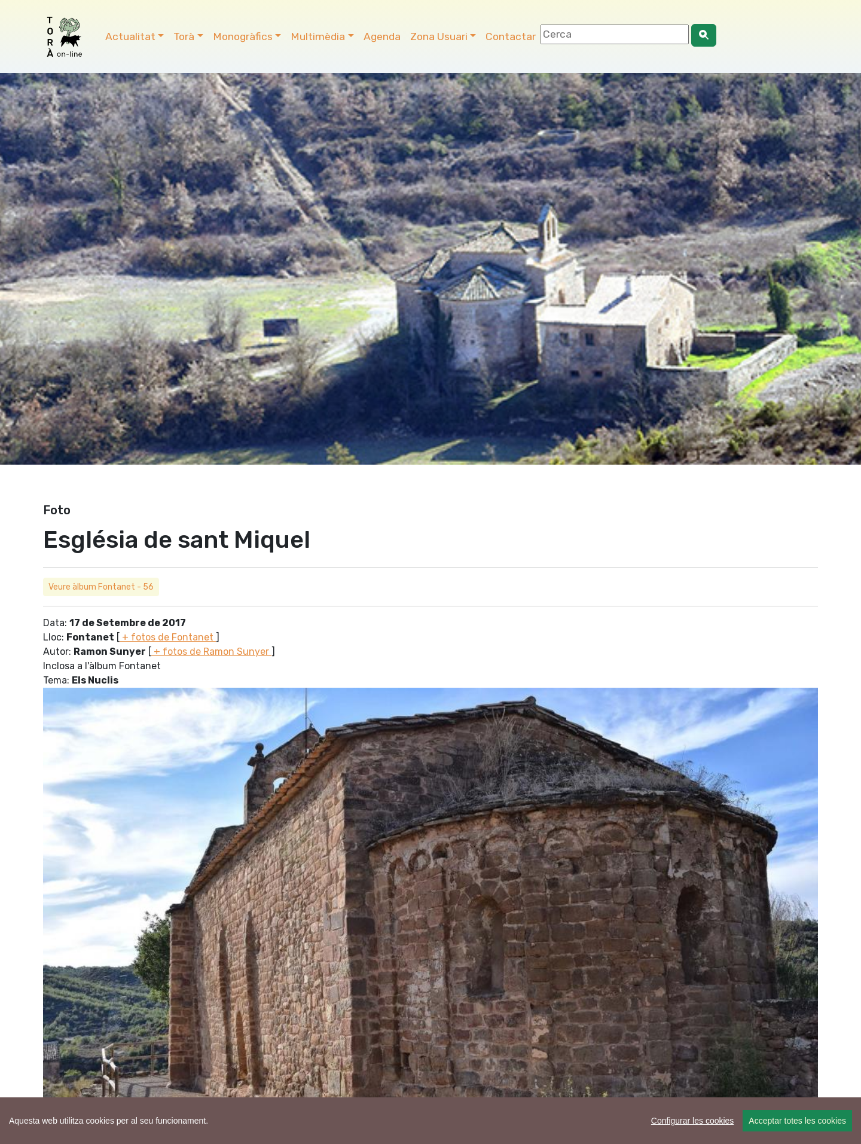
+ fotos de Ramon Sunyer (211, 651)
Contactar (511, 36)
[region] (430, 1120)
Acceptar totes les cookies (797, 1120)
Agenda (382, 36)
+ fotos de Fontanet (168, 637)
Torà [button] (183, 36)
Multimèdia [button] (318, 36)
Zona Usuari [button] (439, 36)
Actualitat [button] (130, 36)
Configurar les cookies (692, 1120)
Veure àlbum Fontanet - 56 (101, 587)
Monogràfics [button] (243, 36)
